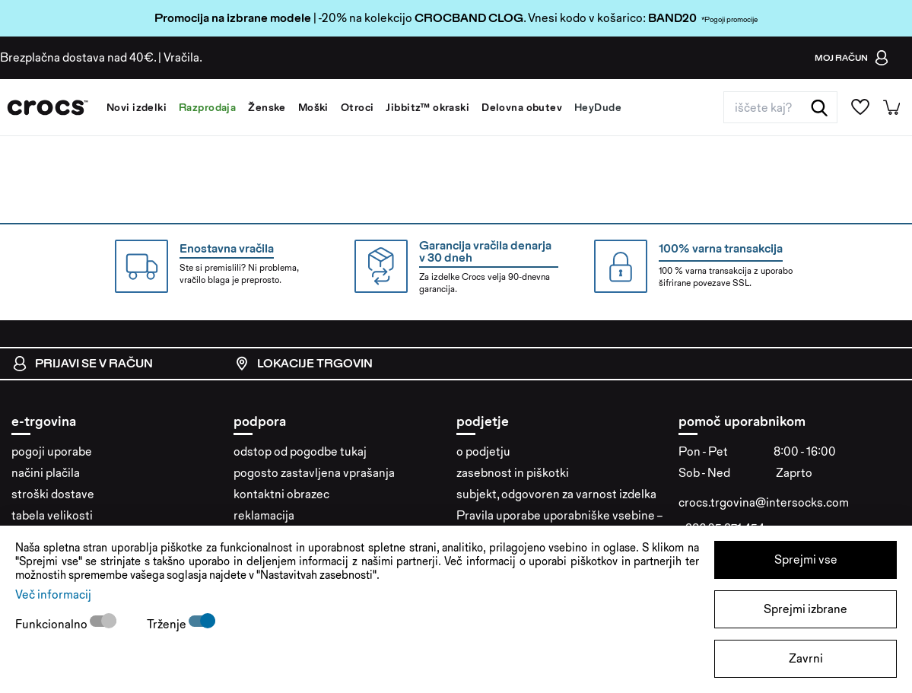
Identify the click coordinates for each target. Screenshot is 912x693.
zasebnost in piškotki (512, 473)
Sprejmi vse (805, 559)
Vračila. (183, 57)
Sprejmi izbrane (805, 609)
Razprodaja (207, 107)
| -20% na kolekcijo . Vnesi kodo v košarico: (401, 18)
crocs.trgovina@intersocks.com (763, 502)
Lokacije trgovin (303, 363)
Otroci (357, 107)
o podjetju (483, 451)
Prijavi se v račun (82, 363)
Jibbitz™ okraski (427, 107)
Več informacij (53, 594)
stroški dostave (52, 494)
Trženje (168, 624)
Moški (313, 107)
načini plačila (45, 473)
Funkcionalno (52, 624)
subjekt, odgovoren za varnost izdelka (556, 494)
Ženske (267, 107)
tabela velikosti (52, 515)
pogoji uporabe (51, 451)
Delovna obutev (521, 107)
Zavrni (806, 658)
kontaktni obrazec (281, 494)
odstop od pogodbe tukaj (300, 451)
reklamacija (264, 515)
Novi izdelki (136, 107)
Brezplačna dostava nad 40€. (78, 57)
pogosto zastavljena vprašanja (314, 473)
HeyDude (597, 107)
